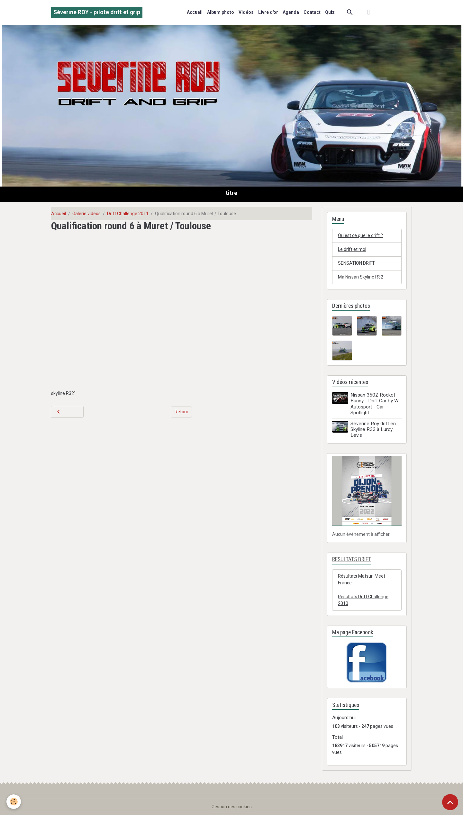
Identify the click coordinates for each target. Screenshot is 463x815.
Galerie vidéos (86, 213)
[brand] (96, 12)
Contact (312, 12)
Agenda (291, 12)
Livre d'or (268, 12)
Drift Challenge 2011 (128, 213)
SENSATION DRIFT (356, 263)
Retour (181, 411)
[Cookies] (13, 801)
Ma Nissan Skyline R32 (360, 276)
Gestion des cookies (232, 806)
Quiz (330, 12)
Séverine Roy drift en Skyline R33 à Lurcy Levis (373, 429)
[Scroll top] (450, 802)
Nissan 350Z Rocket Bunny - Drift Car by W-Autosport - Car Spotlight (375, 404)
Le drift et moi (352, 249)
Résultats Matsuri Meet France (361, 579)
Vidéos (246, 12)
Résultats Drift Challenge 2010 (363, 600)
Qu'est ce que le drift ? (360, 235)
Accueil (195, 12)
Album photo (220, 12)
